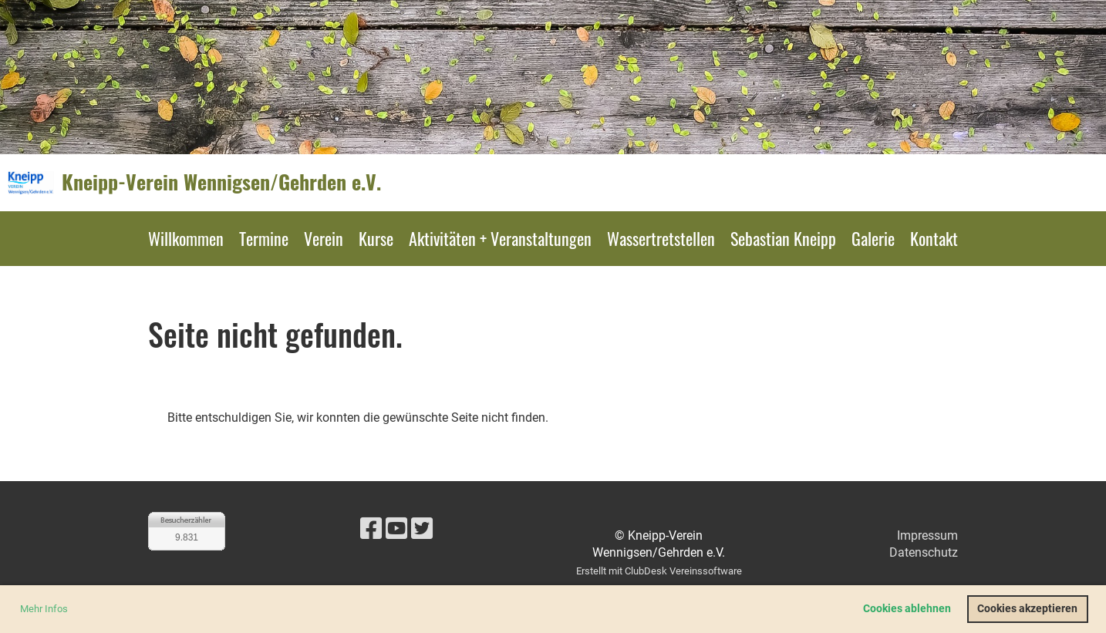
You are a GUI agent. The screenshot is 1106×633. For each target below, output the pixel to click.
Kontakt (934, 238)
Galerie (873, 238)
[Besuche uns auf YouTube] (396, 529)
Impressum (927, 535)
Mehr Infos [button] (44, 608)
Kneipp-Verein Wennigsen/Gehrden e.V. (221, 182)
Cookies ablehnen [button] (907, 608)
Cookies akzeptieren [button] (1027, 608)
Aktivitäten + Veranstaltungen (500, 238)
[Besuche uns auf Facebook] (371, 529)
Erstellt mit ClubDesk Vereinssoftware (659, 571)
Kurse (376, 238)
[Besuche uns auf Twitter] (422, 529)
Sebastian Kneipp (783, 238)
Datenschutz (923, 552)
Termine (263, 238)
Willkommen (186, 238)
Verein (323, 238)
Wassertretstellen (661, 238)
